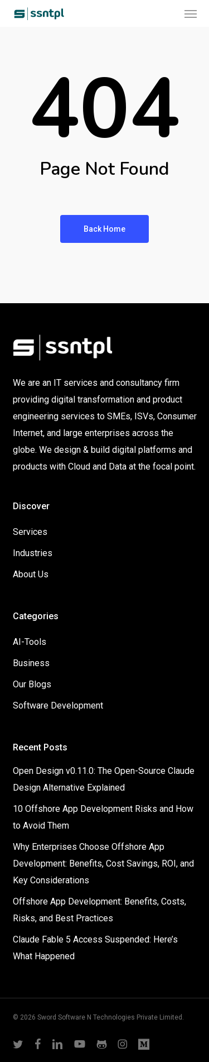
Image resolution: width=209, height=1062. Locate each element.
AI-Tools (29, 642)
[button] (190, 13)
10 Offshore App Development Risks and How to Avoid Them (103, 817)
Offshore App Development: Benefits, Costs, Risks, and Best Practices (99, 910)
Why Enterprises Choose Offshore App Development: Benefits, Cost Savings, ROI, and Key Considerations (103, 863)
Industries (32, 553)
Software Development (58, 705)
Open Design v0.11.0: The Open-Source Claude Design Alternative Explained (104, 779)
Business (31, 663)
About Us (30, 574)
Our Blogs (32, 684)
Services (30, 532)
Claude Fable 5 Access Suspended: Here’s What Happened (95, 947)
